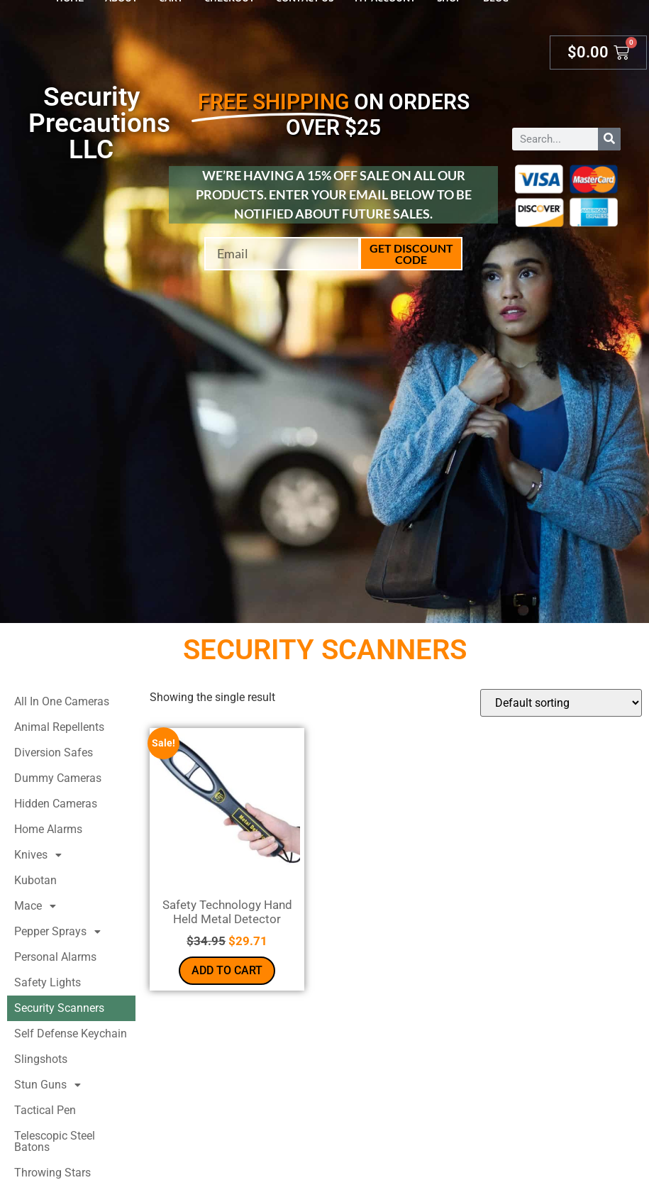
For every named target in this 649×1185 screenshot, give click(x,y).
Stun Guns (51, 1085)
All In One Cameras (61, 701)
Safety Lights (47, 982)
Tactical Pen (45, 1110)
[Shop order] (561, 703)
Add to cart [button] (227, 970)
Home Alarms (48, 829)
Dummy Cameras (57, 778)
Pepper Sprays (61, 931)
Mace (39, 906)
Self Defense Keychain (70, 1033)
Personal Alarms (55, 957)
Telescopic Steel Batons (54, 1141)
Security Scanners (59, 1008)
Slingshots (40, 1059)
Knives (42, 855)
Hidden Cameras (55, 803)
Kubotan (35, 880)
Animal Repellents (59, 727)
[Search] (609, 139)
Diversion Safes (53, 752)
